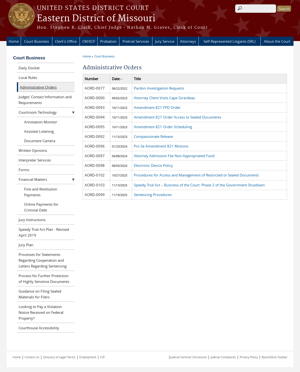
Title (137, 78)
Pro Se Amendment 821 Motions (161, 146)
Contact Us (32, 357)
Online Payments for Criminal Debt (41, 207)
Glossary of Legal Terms (59, 357)
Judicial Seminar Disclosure (188, 357)
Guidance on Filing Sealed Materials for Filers (40, 294)
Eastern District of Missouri (96, 18)
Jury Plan (26, 244)
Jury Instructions (32, 219)
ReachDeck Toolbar (274, 357)
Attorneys (188, 41)
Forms (24, 169)
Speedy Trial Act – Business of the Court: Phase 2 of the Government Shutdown (199, 184)
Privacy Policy (249, 357)
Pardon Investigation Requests (159, 88)
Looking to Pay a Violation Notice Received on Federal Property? (41, 312)
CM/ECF (88, 41)
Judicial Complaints (223, 357)
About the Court (277, 41)
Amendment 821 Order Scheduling (163, 126)
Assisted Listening (39, 131)
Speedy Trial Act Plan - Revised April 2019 (44, 232)
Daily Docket (29, 67)
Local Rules (28, 77)
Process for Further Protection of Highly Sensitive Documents (44, 278)
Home (14, 41)
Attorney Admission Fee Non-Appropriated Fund (174, 155)
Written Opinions (33, 150)
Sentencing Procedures (153, 194)
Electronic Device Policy (153, 165)
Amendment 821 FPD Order (157, 107)
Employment (87, 357)
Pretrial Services (136, 41)
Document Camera (39, 140)
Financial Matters (33, 179)
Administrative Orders (38, 87)
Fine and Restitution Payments (40, 192)
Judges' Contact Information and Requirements (45, 99)
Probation (108, 41)
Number (91, 78)
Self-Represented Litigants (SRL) (229, 41)
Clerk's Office (66, 41)
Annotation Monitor (40, 121)
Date (117, 78)
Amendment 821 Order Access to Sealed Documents (177, 117)
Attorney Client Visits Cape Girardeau (164, 97)
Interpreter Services (35, 160)
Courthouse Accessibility (39, 327)
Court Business (36, 41)
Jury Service (164, 41)
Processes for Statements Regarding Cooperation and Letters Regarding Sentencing (43, 260)
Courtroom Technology (38, 112)
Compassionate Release (153, 136)
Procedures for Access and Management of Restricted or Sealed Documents (196, 175)
